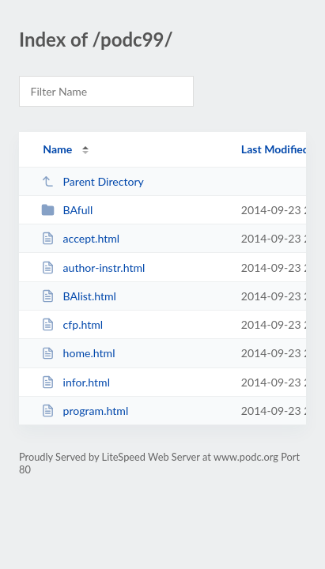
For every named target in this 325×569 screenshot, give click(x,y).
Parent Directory (92, 181)
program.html (84, 410)
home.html (78, 353)
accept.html (80, 238)
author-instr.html (93, 267)
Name (57, 149)
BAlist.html (78, 296)
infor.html (75, 382)
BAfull (67, 210)
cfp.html (72, 324)
